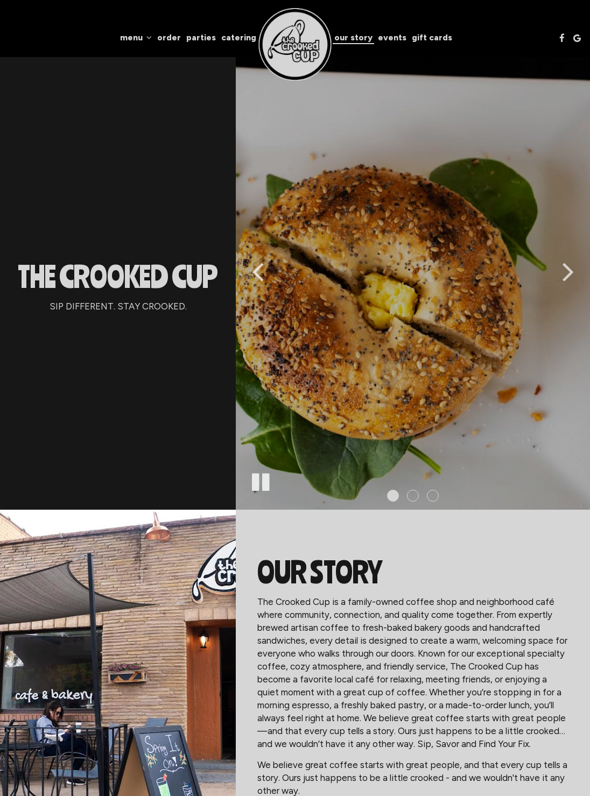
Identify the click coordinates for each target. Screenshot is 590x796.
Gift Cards (432, 37)
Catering (238, 37)
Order (169, 37)
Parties (201, 37)
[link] (295, 44)
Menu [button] (136, 37)
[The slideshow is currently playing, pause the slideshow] (260, 480)
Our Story (353, 37)
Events (392, 37)
